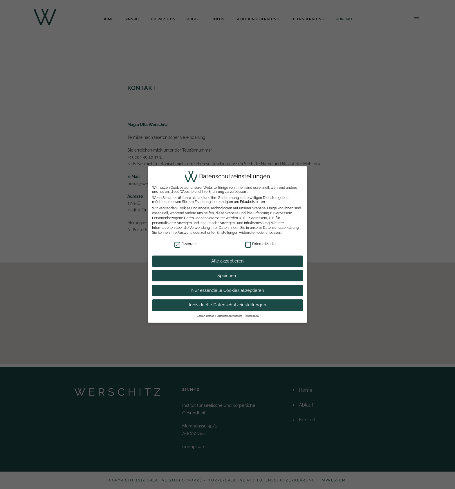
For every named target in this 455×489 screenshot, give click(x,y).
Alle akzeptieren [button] (227, 261)
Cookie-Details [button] (205, 315)
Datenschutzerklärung (280, 228)
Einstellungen (227, 233)
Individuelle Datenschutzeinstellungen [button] (227, 305)
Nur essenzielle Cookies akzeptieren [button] (227, 290)
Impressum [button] (253, 315)
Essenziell (185, 244)
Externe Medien (261, 244)
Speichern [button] (227, 275)
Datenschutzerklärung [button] (229, 315)
